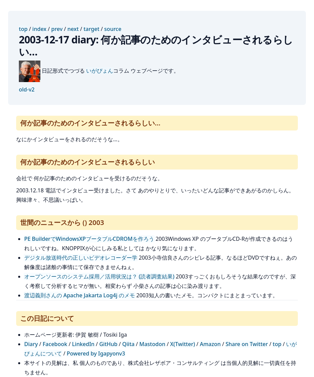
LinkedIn (83, 344)
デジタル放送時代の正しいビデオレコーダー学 (80, 257)
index (39, 29)
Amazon (210, 344)
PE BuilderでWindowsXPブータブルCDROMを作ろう (89, 238)
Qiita (128, 344)
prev (57, 29)
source (112, 29)
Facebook (55, 344)
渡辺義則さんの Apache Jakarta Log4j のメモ (79, 295)
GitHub (108, 344)
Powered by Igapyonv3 (96, 353)
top (23, 29)
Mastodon (152, 344)
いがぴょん (99, 70)
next (73, 29)
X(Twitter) (182, 344)
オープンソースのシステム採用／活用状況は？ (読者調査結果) (99, 276)
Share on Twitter (246, 344)
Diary (31, 344)
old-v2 (27, 89)
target (91, 29)
